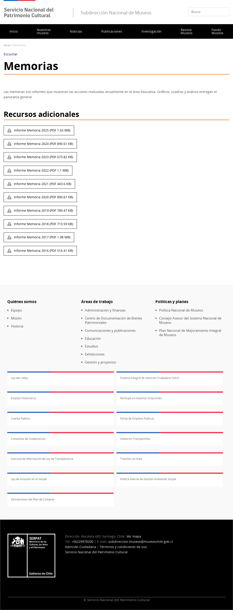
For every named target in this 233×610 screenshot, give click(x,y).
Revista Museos (186, 31)
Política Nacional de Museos (181, 310)
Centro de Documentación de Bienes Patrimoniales (113, 320)
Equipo (16, 310)
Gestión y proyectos (100, 362)
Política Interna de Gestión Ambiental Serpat (148, 479)
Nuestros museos (44, 31)
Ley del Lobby (19, 378)
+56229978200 (82, 541)
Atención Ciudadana (80, 547)
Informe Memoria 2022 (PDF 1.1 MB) (40, 170)
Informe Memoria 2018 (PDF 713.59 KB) (43, 224)
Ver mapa (134, 536)
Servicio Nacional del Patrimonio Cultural (96, 552)
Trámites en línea (131, 459)
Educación (93, 338)
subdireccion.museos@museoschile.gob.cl (140, 541)
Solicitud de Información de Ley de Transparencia (42, 459)
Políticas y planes (171, 301)
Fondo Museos (217, 31)
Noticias (76, 31)
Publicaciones (111, 31)
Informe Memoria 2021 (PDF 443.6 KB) (42, 184)
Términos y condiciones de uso (123, 547)
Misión (16, 318)
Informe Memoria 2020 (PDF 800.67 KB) (43, 197)
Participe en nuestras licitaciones (141, 398)
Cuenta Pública (20, 418)
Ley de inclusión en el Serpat (29, 479)
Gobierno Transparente (135, 438)
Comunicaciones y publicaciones (110, 330)
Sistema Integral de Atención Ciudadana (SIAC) (149, 378)
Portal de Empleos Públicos (137, 418)
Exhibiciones (94, 354)
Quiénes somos (21, 301)
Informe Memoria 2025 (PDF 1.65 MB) (41, 130)
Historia (17, 326)
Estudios (91, 346)
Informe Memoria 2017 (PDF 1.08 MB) (41, 237)
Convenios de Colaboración (28, 438)
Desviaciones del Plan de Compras (33, 499)
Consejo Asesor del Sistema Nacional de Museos (190, 320)
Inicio (14, 31)
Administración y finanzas (105, 310)
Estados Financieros (23, 398)
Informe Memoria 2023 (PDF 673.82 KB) (43, 157)
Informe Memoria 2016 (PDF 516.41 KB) (43, 250)
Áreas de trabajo (97, 301)
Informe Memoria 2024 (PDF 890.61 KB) (43, 144)
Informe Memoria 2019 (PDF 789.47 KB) (43, 210)
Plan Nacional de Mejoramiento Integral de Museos (190, 332)
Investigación (152, 31)
